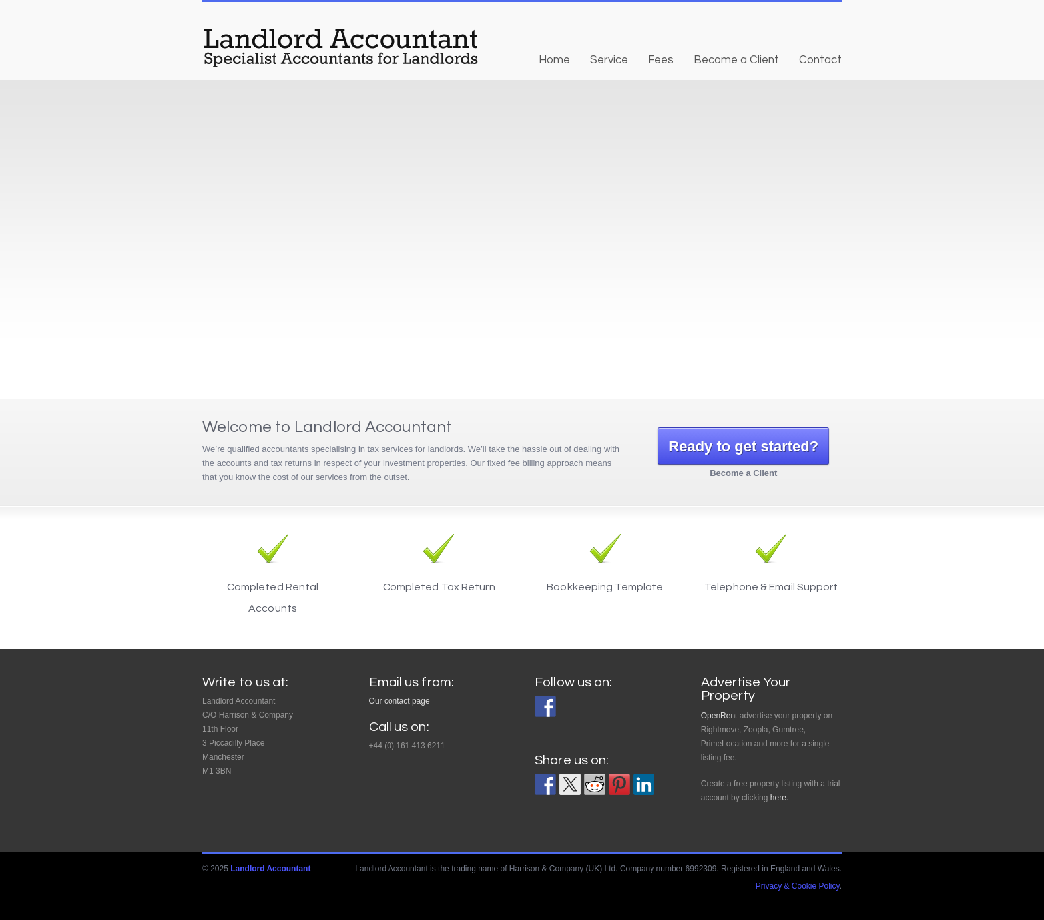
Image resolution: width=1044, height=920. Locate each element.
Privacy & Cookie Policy (798, 886)
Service (609, 60)
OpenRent (719, 715)
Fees (661, 60)
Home (554, 60)
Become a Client (736, 60)
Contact (820, 60)
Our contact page (399, 701)
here (778, 797)
